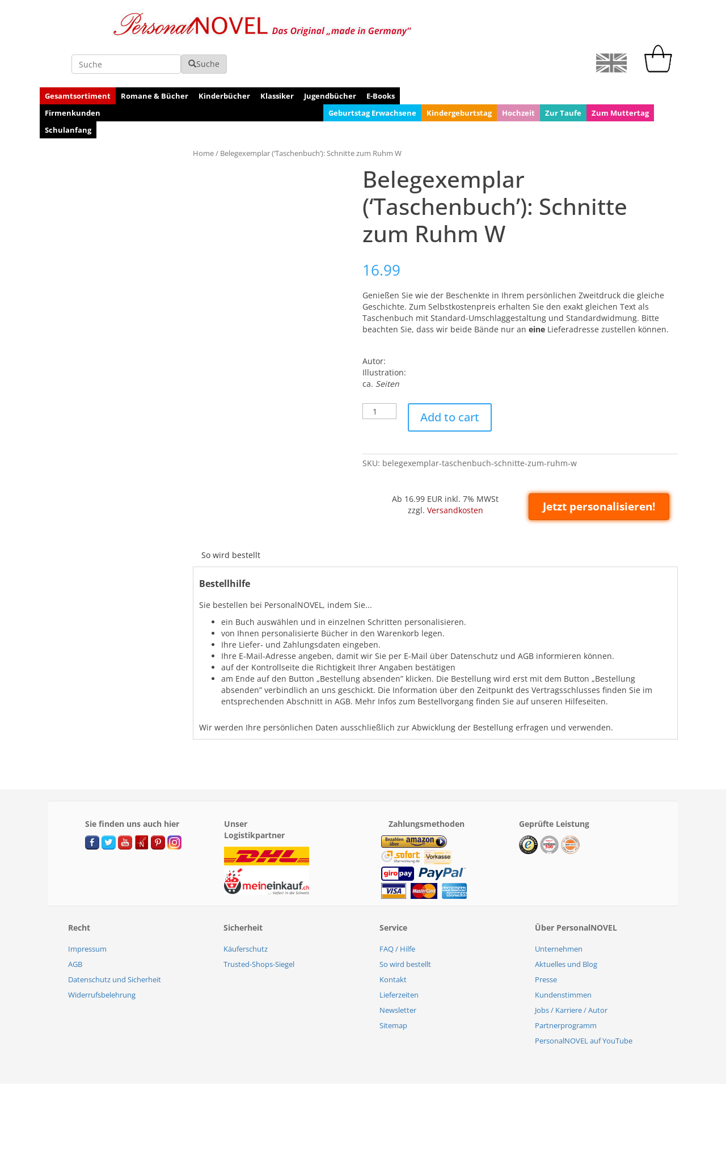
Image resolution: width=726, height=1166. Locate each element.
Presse (546, 942)
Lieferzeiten (399, 957)
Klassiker (277, 58)
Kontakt (393, 942)
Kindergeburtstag (459, 75)
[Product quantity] (379, 374)
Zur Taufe (563, 75)
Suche (518, 26)
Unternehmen (559, 911)
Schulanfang (68, 92)
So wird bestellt (230, 517)
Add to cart (449, 379)
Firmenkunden (72, 75)
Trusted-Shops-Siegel (258, 927)
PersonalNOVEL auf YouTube (583, 1003)
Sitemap (393, 988)
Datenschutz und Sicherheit (114, 942)
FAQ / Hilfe (397, 911)
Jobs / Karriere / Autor (571, 973)
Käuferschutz (245, 911)
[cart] (661, 32)
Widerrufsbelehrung (102, 957)
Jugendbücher (330, 58)
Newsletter (397, 973)
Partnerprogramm (566, 988)
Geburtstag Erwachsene (372, 75)
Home (203, 116)
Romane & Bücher (154, 58)
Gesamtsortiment (78, 58)
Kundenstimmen (563, 957)
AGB (75, 927)
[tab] (231, 518)
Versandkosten (455, 472)
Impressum (87, 911)
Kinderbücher (224, 58)
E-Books (380, 58)
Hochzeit (518, 75)
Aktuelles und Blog (566, 927)
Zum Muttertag (620, 75)
